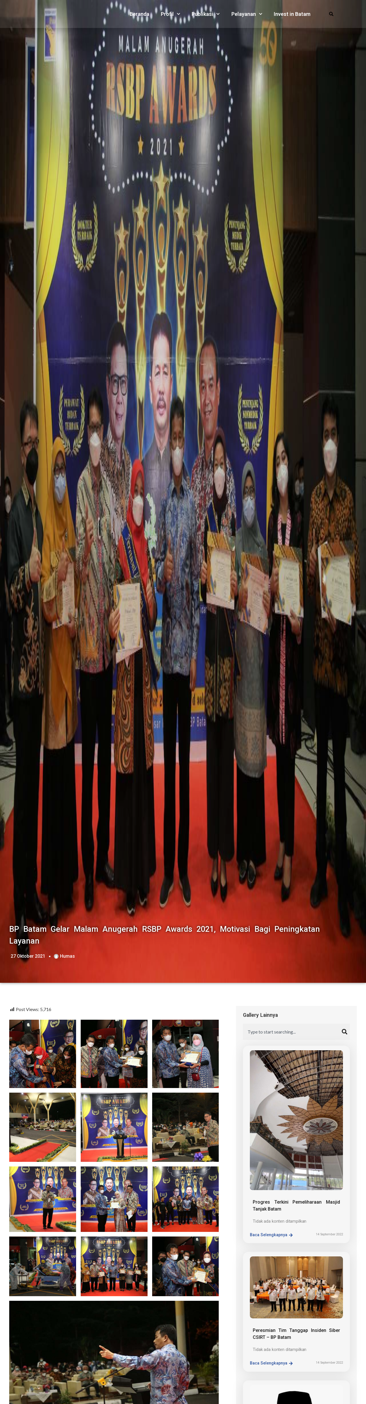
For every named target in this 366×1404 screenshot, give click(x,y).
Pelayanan (247, 14)
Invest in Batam (292, 14)
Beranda (139, 14)
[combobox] (292, 1032)
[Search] (346, 1032)
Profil (170, 14)
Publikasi (206, 14)
